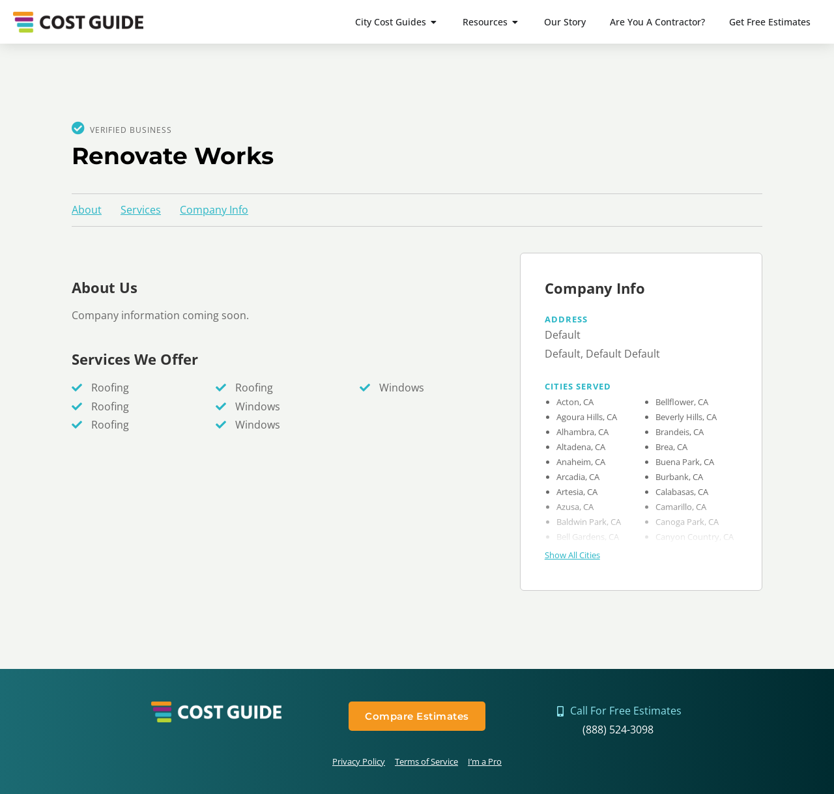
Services (141, 210)
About (87, 210)
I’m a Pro (485, 761)
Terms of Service (426, 761)
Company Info (214, 210)
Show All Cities (572, 555)
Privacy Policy (358, 761)
